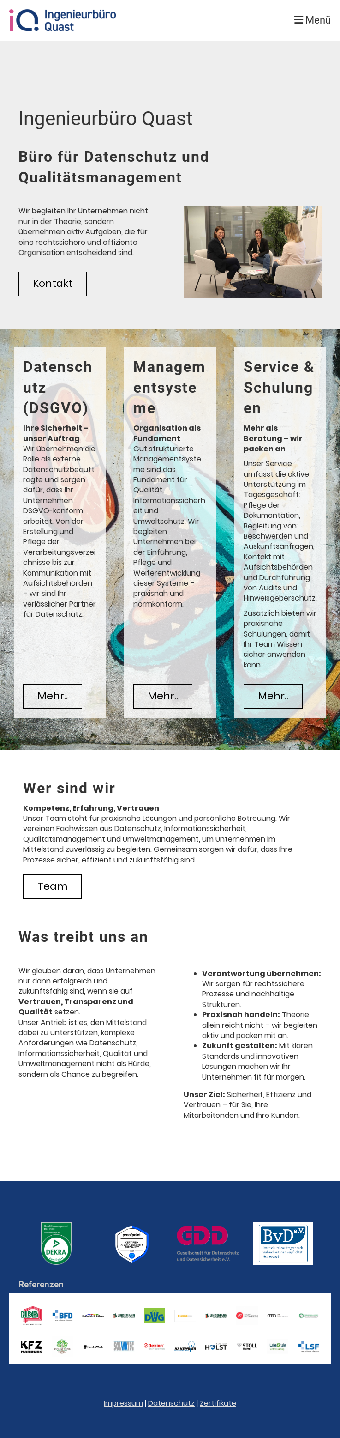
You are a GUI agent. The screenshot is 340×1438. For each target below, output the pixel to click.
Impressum (123, 1403)
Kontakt (52, 283)
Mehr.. (52, 696)
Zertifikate (218, 1403)
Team (52, 886)
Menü (312, 20)
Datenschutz (171, 1403)
